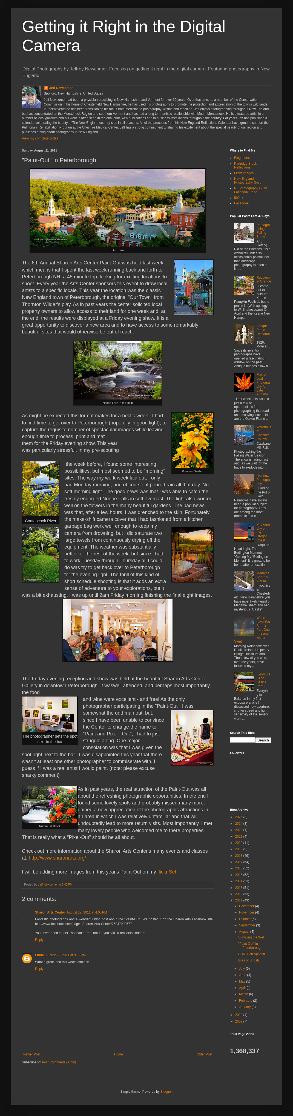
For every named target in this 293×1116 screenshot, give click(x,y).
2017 (239, 862)
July (242, 969)
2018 (239, 856)
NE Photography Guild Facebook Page (250, 190)
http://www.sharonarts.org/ (57, 858)
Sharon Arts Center (50, 912)
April (242, 988)
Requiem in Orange (264, 279)
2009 (239, 1021)
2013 (239, 888)
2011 (239, 900)
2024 (239, 824)
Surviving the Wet (251, 937)
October (245, 919)
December (247, 906)
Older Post (204, 1054)
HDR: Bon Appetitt (251, 954)
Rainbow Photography (263, 480)
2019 (239, 849)
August (244, 932)
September (247, 925)
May (242, 981)
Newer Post (31, 1054)
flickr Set (166, 872)
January (245, 1007)
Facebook (241, 203)
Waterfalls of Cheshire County (264, 433)
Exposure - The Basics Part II (264, 680)
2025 (239, 817)
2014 (239, 881)
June (243, 975)
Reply (39, 940)
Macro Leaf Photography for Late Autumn (263, 384)
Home (118, 1054)
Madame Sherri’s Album (263, 577)
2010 (239, 1015)
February (246, 1001)
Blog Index (242, 158)
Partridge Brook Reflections (245, 165)
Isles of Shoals (249, 960)
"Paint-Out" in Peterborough (250, 945)
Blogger (166, 1092)
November (247, 912)
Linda (39, 955)
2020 (239, 843)
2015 (239, 875)
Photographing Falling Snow (263, 231)
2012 (239, 894)
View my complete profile (40, 138)
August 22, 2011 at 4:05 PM (87, 912)
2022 (239, 830)
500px (238, 198)
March (244, 994)
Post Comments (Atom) (59, 1062)
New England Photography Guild (247, 180)
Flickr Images (244, 173)
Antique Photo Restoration (263, 332)
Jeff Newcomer (61, 88)
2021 (239, 836)
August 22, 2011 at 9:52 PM (65, 955)
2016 (239, 868)
